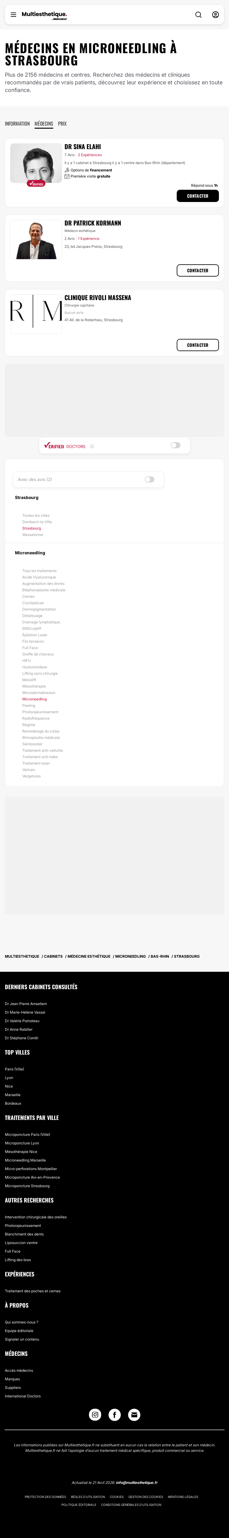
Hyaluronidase (34, 667)
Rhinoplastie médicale (41, 737)
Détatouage (32, 615)
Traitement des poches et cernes (33, 1291)
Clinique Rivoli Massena (98, 297)
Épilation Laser (34, 635)
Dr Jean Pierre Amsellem (26, 1003)
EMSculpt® (31, 628)
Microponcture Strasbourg (27, 1186)
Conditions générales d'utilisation (131, 1505)
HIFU (26, 660)
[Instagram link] (95, 1416)
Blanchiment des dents (24, 1234)
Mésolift (29, 679)
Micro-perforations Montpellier (31, 1168)
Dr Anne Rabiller (18, 1029)
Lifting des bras (18, 1259)
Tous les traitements (39, 570)
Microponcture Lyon (22, 1143)
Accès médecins (19, 1370)
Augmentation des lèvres (43, 583)
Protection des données (45, 1497)
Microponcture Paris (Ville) (27, 1134)
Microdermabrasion (38, 692)
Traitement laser (36, 763)
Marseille (12, 1094)
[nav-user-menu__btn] (215, 15)
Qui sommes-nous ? (21, 1322)
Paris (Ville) (14, 1069)
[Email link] (134, 1415)
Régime (28, 724)
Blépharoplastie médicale (43, 590)
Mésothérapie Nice (21, 1151)
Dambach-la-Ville (37, 521)
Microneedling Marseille (25, 1160)
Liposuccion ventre (21, 1242)
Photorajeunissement (40, 712)
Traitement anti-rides (40, 756)
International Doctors (23, 1396)
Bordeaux (13, 1103)
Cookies (117, 1497)
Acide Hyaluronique (39, 577)
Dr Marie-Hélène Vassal (25, 1012)
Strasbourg (31, 528)
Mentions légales (183, 1497)
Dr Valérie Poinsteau (22, 1021)
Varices (28, 769)
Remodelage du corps (40, 731)
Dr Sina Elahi (83, 146)
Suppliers (13, 1387)
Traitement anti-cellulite (42, 750)
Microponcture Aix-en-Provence (32, 1177)
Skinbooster (32, 744)
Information (17, 123)
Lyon (9, 1077)
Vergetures (31, 776)
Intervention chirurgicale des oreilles (36, 1217)
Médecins (44, 123)
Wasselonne (32, 534)
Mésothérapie (34, 686)
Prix (62, 123)
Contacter (198, 196)
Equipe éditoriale (19, 1330)
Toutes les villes (36, 515)
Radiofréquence (36, 718)
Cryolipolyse (33, 602)
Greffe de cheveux (38, 654)
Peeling (28, 705)
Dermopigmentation (39, 609)
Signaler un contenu (22, 1339)
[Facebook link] (115, 1416)
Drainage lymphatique (41, 622)
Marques (12, 1379)
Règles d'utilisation (88, 1497)
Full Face (30, 647)
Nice (9, 1086)
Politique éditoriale (78, 1505)
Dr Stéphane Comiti (21, 1038)
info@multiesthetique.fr (136, 1482)
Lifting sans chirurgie (40, 673)
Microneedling (34, 699)
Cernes (28, 596)
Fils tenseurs (33, 641)
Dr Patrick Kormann (93, 222)
